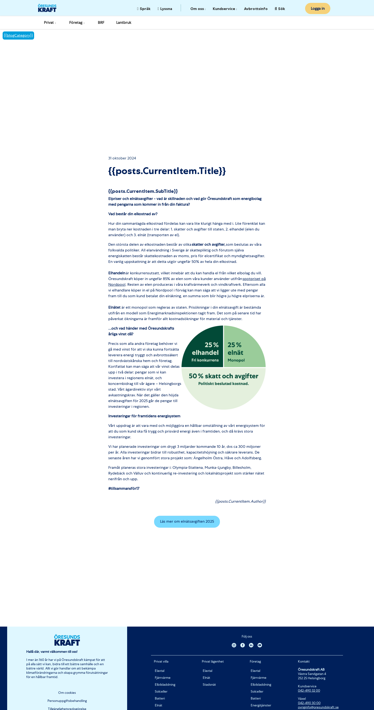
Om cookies (67, 692)
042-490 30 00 (309, 703)
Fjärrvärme (163, 677)
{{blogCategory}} (18, 35)
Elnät (158, 705)
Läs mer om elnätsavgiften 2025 (187, 521)
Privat (50, 22)
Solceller (161, 691)
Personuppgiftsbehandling (67, 701)
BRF (101, 22)
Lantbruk (123, 22)
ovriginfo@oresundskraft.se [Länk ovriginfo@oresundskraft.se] (318, 707)
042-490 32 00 (309, 690)
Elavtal (159, 671)
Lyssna (165, 8)
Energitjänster (261, 705)
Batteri (160, 698)
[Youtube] (259, 645)
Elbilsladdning (165, 684)
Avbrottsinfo (256, 8)
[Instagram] (234, 645)
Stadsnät (209, 684)
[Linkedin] (251, 645)
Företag (77, 22)
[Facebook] (242, 645)
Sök (280, 8)
